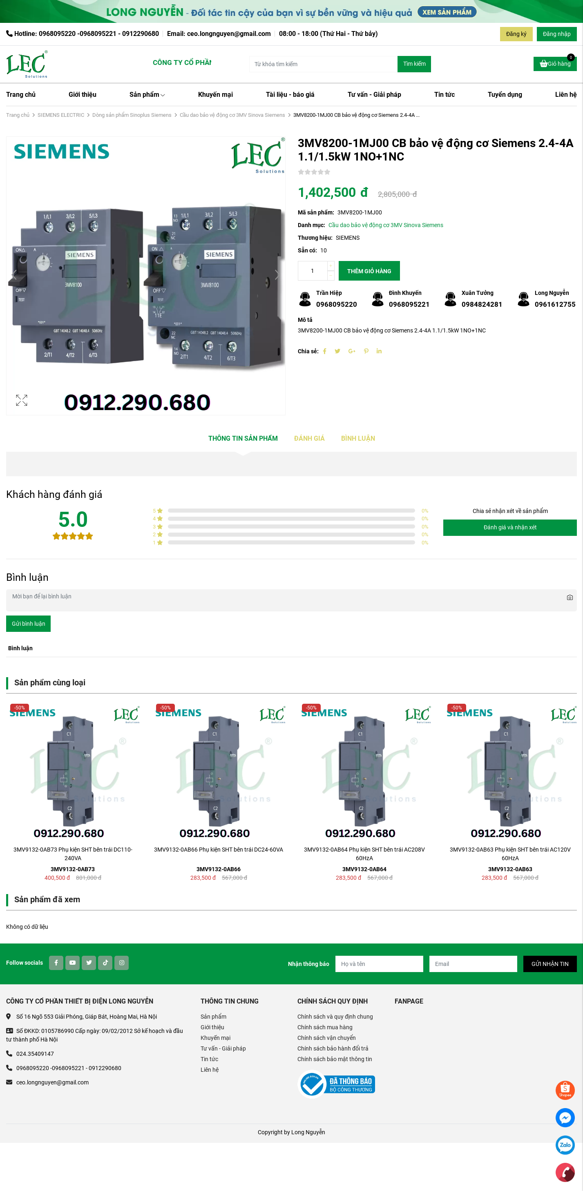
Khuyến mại (215, 94)
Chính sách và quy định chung (335, 1016)
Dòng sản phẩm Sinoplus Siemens (132, 115)
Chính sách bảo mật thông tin (334, 1059)
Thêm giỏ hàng (369, 271)
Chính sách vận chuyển (326, 1038)
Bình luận (358, 438)
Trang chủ (21, 94)
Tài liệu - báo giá (290, 94)
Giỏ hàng (557, 62)
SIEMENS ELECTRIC (61, 115)
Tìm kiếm (414, 63)
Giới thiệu (82, 94)
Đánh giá (309, 438)
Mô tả (305, 320)
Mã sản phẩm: (316, 212)
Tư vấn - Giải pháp (374, 94)
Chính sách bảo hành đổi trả (333, 1048)
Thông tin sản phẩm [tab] (243, 438)
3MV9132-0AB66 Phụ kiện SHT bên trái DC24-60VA (218, 849)
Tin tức (444, 94)
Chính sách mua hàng (325, 1027)
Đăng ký (516, 34)
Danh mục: (311, 225)
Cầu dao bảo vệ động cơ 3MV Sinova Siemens (232, 115)
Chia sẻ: (308, 351)
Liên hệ (566, 94)
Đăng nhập (557, 34)
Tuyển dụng (505, 94)
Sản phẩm (147, 94)
